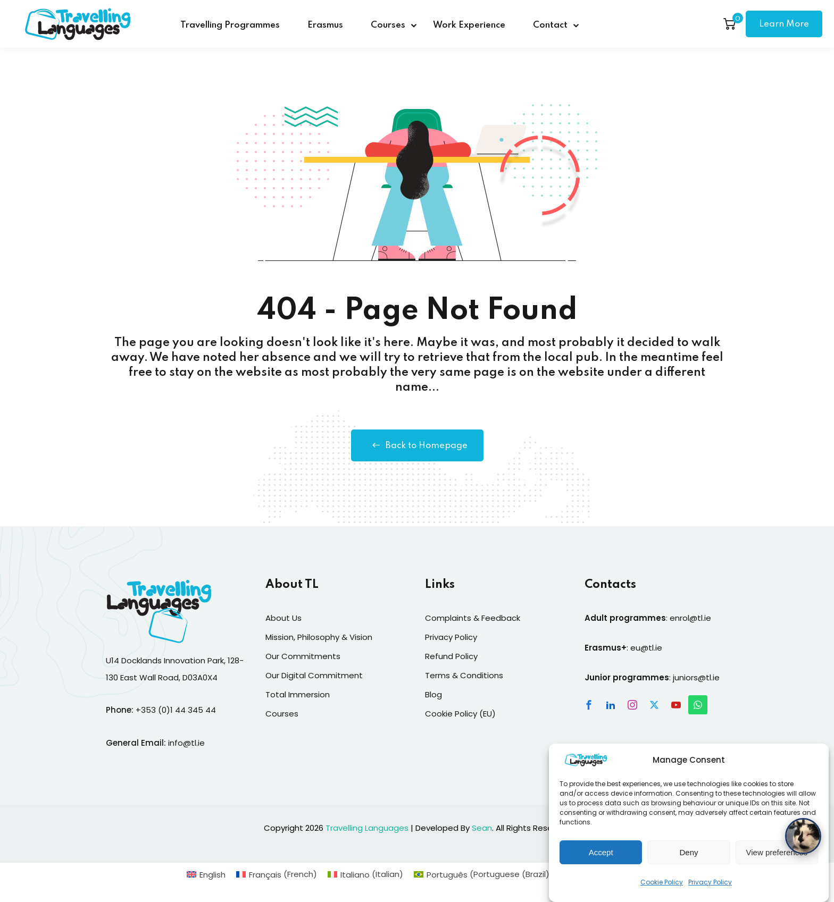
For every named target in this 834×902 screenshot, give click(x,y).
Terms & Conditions (464, 675)
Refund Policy (451, 656)
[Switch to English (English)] (206, 874)
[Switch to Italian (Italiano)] (365, 874)
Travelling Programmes (230, 25)
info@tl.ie (186, 742)
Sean (482, 827)
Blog (433, 694)
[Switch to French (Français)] (276, 874)
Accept (601, 862)
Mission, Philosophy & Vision (318, 637)
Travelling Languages (367, 827)
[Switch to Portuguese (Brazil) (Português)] (483, 874)
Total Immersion (297, 694)
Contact (550, 25)
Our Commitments (302, 656)
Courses (388, 25)
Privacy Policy (710, 893)
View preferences (777, 862)
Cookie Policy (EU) (460, 713)
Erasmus (325, 25)
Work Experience (469, 25)
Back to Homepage (417, 445)
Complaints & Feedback (472, 617)
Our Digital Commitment (314, 675)
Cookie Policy (661, 893)
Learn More (784, 24)
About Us (283, 617)
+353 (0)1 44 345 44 (176, 709)
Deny (688, 862)
